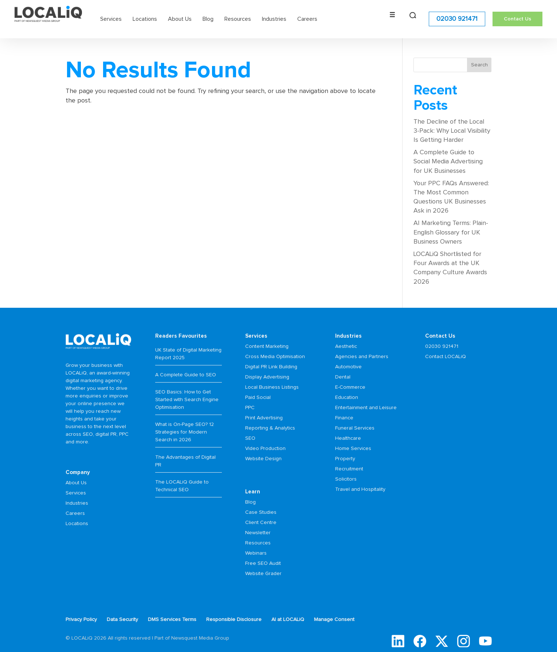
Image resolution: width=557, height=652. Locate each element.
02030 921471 (457, 18)
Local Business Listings (272, 387)
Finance (344, 417)
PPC (250, 407)
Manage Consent (334, 619)
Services (111, 18)
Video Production (265, 448)
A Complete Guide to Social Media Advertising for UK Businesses (448, 161)
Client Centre (260, 522)
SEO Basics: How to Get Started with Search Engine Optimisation (187, 399)
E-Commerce (350, 387)
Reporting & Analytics (270, 428)
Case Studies (260, 512)
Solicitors (346, 479)
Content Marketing (267, 346)
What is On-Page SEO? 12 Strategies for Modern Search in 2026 (184, 432)
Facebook (419, 641)
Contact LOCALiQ (445, 356)
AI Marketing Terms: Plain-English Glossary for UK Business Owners (450, 232)
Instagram (463, 641)
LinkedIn (398, 641)
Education (346, 397)
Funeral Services (354, 428)
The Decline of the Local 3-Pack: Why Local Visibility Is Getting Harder (451, 131)
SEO (250, 438)
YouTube (485, 641)
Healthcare (348, 438)
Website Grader (263, 573)
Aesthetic (346, 346)
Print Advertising (264, 417)
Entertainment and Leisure (366, 407)
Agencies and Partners (361, 356)
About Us (180, 18)
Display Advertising (267, 377)
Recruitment (349, 468)
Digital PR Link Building (271, 366)
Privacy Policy (81, 619)
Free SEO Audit (263, 563)
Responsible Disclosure (234, 619)
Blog (208, 18)
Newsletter (258, 532)
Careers (307, 18)
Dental (342, 377)
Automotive (348, 366)
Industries (274, 18)
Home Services (353, 448)
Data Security (122, 619)
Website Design (263, 458)
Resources (237, 18)
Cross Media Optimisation (275, 356)
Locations (145, 18)
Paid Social (258, 397)
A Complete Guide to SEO (185, 374)
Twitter (441, 641)
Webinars (256, 553)
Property (345, 458)
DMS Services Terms (172, 619)
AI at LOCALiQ (287, 619)
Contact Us (517, 18)
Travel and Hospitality (360, 489)
